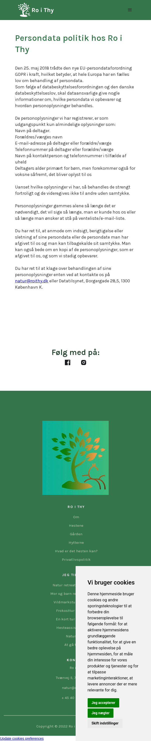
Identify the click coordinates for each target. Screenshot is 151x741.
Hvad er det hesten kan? (76, 551)
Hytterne (76, 542)
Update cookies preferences (22, 738)
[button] (130, 10)
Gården (76, 534)
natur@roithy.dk (31, 281)
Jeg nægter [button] (101, 713)
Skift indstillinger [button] (105, 723)
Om (76, 517)
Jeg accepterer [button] (103, 703)
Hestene (76, 525)
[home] (34, 10)
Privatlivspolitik (76, 560)
